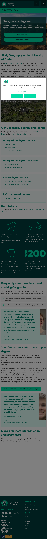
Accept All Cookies (30, 96)
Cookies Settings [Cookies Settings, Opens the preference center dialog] (22, 91)
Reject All (16, 96)
